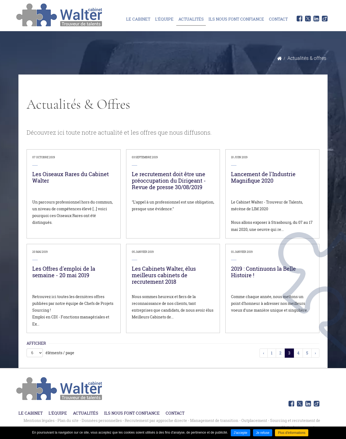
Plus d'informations (291, 433)
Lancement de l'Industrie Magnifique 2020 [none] (263, 177)
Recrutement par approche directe (156, 420)
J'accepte (240, 433)
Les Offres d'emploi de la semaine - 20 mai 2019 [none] (63, 272)
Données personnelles (102, 420)
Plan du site (68, 420)
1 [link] (272, 353)
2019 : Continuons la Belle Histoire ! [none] (263, 272)
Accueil (279, 58)
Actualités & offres (306, 58)
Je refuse (262, 433)
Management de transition (214, 420)
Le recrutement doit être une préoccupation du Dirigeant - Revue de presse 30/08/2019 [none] (169, 180)
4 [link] (298, 353)
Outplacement (254, 420)
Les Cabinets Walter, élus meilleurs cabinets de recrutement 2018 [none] (164, 275)
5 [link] (307, 353)
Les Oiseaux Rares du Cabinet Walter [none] (70, 177)
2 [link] (280, 353)
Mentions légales (39, 420)
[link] (74, 193)
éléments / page (60, 352)
